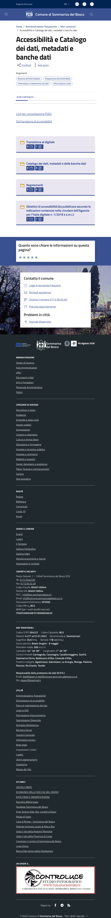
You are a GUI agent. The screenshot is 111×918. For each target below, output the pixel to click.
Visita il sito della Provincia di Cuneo (34, 836)
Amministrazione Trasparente (41, 26)
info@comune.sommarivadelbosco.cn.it (42, 598)
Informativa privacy (26, 740)
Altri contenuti (68, 26)
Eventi (19, 534)
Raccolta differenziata (27, 802)
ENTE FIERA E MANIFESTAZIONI (33, 797)
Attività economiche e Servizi (31, 559)
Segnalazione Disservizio (28, 720)
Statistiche (21, 764)
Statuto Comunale (25, 735)
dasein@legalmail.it (31, 680)
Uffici (18, 372)
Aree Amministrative (26, 367)
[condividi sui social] (24, 65)
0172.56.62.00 (27, 580)
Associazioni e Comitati (27, 563)
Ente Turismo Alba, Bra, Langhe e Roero (36, 812)
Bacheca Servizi (24, 730)
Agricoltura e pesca (25, 410)
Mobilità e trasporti (25, 459)
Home (19, 26)
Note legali (21, 745)
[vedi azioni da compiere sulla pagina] (40, 65)
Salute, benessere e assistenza (31, 464)
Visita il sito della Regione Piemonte (34, 831)
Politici (19, 392)
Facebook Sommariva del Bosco (32, 807)
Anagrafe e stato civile (27, 420)
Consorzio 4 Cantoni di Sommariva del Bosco (38, 841)
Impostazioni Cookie (26, 750)
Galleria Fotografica (26, 549)
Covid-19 (20, 511)
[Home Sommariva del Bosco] (53, 14)
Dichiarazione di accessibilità (34, 121)
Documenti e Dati (25, 377)
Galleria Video (23, 554)
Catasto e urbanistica (26, 434)
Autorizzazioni (23, 430)
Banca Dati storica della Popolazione (34, 851)
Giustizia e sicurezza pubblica (30, 449)
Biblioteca (21, 501)
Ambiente (21, 415)
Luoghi (19, 539)
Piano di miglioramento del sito (31, 705)
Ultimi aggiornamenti (26, 759)
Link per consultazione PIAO (34, 113)
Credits (19, 754)
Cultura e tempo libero (27, 439)
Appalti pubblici (23, 425)
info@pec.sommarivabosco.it (37, 594)
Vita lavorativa (23, 479)
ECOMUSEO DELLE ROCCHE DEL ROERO (37, 792)
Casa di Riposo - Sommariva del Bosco (35, 821)
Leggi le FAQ (22, 710)
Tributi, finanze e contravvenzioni (32, 469)
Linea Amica (22, 846)
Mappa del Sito (23, 769)
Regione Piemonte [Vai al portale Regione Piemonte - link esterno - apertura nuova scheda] (24, 4)
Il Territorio (21, 544)
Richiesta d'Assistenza (27, 725)
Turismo (20, 474)
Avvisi (19, 516)
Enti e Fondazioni (24, 382)
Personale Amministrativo (29, 387)
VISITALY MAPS (24, 787)
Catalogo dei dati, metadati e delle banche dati (56, 163)
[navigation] (6, 14)
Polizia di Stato (23, 816)
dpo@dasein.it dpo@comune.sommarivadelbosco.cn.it (50, 676)
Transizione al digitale (40, 142)
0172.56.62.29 (28, 583)
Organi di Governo (25, 363)
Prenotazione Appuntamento (31, 715)
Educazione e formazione (28, 444)
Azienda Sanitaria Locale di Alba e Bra (35, 826)
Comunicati (21, 506)
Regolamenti (34, 185)
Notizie (19, 496)
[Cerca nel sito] (91, 14)
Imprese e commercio (27, 454)
